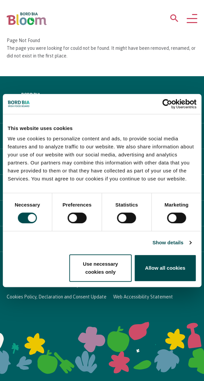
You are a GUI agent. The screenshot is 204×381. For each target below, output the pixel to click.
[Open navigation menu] (192, 19)
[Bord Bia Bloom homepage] (27, 19)
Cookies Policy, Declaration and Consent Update (57, 296)
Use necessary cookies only (100, 268)
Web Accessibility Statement (143, 296)
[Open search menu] (174, 19)
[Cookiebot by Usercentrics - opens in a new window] (167, 104)
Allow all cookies (165, 268)
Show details (168, 242)
